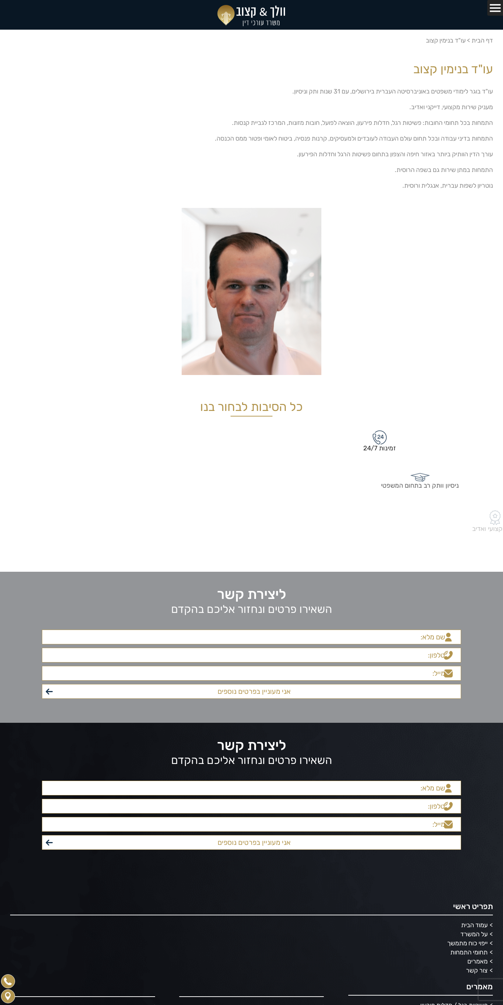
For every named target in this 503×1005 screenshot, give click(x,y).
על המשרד (474, 934)
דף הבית (482, 40)
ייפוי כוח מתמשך (467, 943)
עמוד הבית (474, 925)
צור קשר (477, 970)
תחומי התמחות (469, 952)
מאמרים (477, 961)
